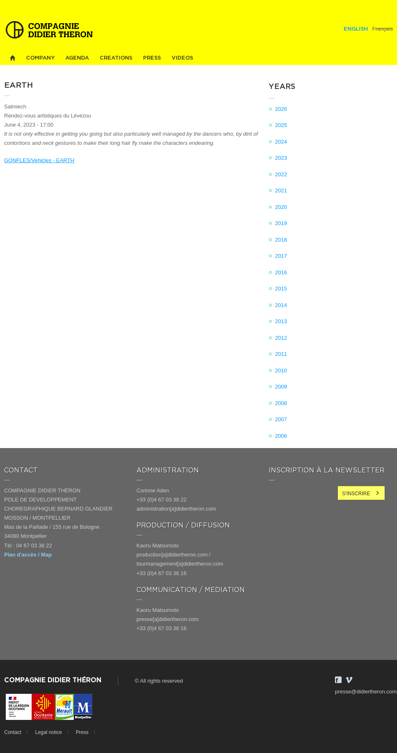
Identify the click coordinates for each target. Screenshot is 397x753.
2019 (281, 223)
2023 (281, 158)
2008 (281, 403)
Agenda (77, 58)
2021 (281, 190)
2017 (281, 256)
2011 (281, 354)
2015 (281, 288)
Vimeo (349, 679)
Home (12, 58)
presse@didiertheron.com (366, 691)
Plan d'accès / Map (28, 555)
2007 (281, 419)
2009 (281, 387)
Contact (12, 732)
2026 (281, 109)
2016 (281, 272)
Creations (116, 58)
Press (152, 58)
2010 (281, 370)
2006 (281, 436)
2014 (281, 305)
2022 (281, 174)
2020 (281, 207)
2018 (281, 240)
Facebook (338, 679)
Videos (182, 58)
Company (40, 58)
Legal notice (48, 732)
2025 (281, 125)
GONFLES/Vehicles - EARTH (39, 160)
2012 (281, 338)
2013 (281, 321)
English (356, 29)
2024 (281, 142)
